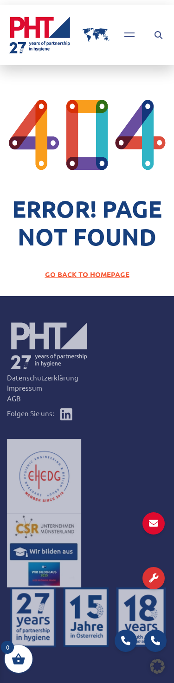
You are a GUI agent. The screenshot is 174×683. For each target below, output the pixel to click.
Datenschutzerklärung (42, 377)
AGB (14, 398)
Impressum (24, 387)
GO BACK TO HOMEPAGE (87, 274)
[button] (157, 666)
